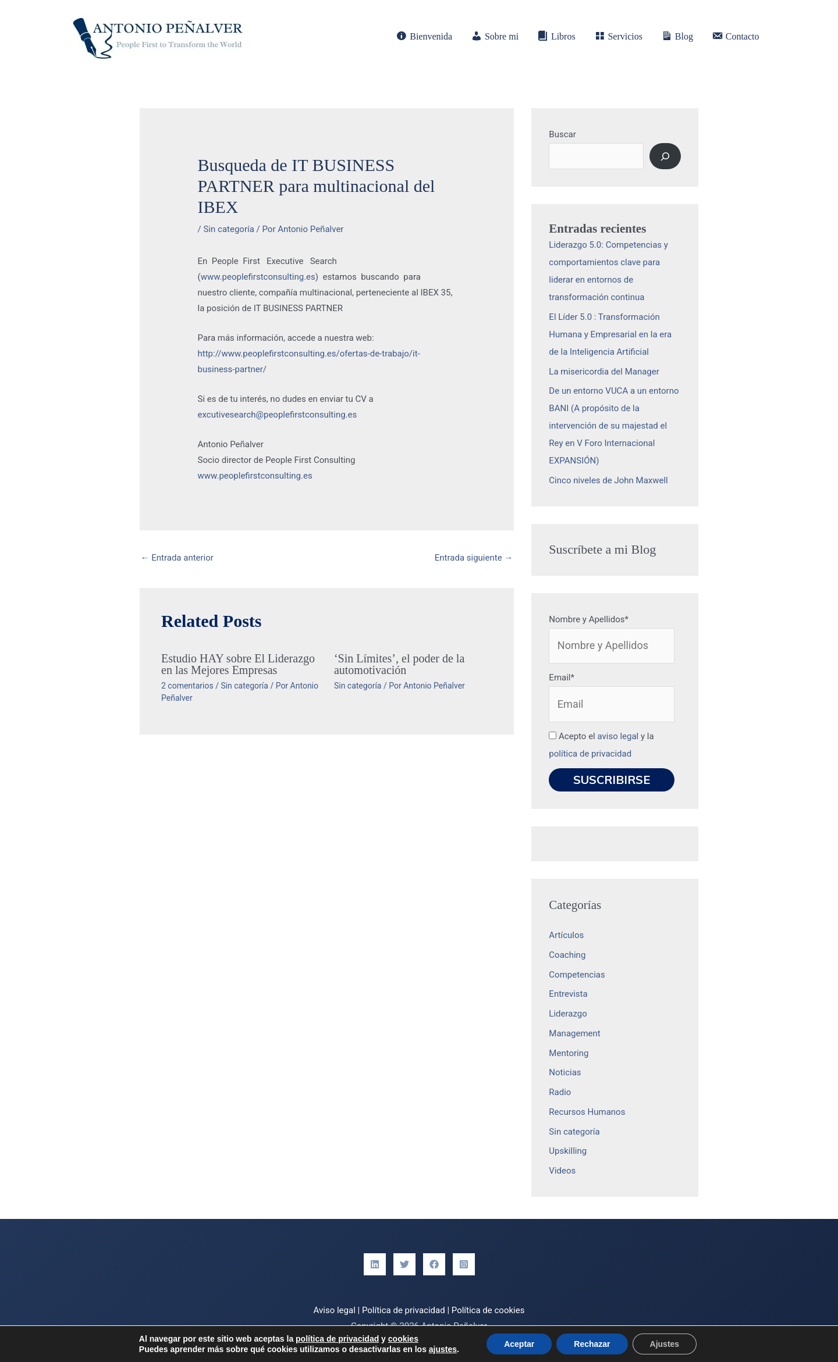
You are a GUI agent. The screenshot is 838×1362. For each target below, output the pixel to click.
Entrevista (568, 994)
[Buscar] (665, 156)
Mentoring (568, 1053)
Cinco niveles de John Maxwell (608, 480)
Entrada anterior (177, 557)
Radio (560, 1092)
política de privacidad (590, 753)
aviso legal (617, 736)
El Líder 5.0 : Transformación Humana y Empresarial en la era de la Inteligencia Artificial (610, 334)
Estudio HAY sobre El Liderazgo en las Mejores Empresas (238, 664)
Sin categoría (228, 229)
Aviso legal (335, 1310)
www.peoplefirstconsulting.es (258, 277)
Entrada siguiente (474, 557)
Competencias (577, 974)
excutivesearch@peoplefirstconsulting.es (277, 414)
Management (574, 1033)
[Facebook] (434, 1264)
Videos (562, 1170)
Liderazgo (568, 1013)
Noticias (565, 1072)
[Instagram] (464, 1264)
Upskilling (568, 1151)
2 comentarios (187, 685)
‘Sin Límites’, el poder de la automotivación (399, 664)
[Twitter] (404, 1264)
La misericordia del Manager (604, 371)
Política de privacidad (403, 1310)
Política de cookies (488, 1310)
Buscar (562, 134)
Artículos (566, 935)
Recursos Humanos (587, 1112)
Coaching (567, 955)
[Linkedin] (375, 1264)
